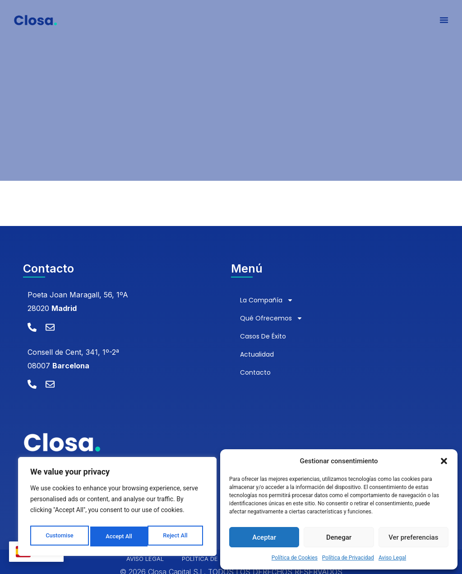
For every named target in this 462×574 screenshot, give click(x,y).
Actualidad (257, 354)
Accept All (176, 536)
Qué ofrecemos (271, 318)
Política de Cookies (295, 558)
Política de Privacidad (348, 558)
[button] (443, 461)
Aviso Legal (392, 558)
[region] (117, 508)
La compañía (266, 300)
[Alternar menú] (443, 22)
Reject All (118, 536)
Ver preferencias (413, 537)
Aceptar (264, 537)
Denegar (338, 537)
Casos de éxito (263, 336)
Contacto (255, 372)
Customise (59, 536)
